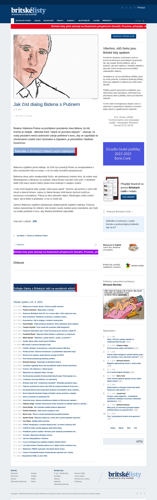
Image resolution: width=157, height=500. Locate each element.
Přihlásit (139, 8)
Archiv (37, 21)
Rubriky (71, 21)
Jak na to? (111, 227)
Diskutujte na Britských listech (49, 362)
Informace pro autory (82, 479)
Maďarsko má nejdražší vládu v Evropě (38, 372)
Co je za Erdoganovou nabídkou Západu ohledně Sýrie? (44, 442)
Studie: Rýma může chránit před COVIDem (39, 341)
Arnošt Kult (121, 394)
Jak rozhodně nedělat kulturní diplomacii (50, 407)
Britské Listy (124, 475)
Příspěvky (107, 21)
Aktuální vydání (24, 21)
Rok (129, 428)
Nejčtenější (84, 21)
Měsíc (121, 428)
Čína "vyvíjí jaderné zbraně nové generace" (123, 417)
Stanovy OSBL (80, 473)
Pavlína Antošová (30, 310)
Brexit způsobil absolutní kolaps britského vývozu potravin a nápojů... (50, 393)
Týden (112, 428)
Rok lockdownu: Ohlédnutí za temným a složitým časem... (45, 317)
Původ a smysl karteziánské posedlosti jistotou (51, 414)
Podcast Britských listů (117, 211)
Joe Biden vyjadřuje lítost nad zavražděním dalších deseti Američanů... (50, 366)
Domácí (34, 473)
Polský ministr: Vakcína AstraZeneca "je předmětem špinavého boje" (49, 352)
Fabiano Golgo (28, 404)
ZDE (35, 221)
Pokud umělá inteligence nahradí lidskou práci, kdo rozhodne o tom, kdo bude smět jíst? (125, 356)
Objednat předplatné (123, 36)
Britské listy (30, 11)
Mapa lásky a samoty (46, 310)
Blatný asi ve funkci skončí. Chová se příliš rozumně (43, 306)
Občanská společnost (18, 481)
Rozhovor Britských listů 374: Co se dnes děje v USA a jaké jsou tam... (50, 313)
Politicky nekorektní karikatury (119, 283)
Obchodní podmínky (61, 484)
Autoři (96, 21)
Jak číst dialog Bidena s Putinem (35, 438)
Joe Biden (21, 236)
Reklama (57, 481)
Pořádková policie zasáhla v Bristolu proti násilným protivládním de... (50, 432)
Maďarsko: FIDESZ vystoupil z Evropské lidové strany (44, 449)
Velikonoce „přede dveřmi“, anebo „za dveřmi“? (52, 338)
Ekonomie (14, 476)
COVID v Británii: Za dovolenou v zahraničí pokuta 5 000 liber (46, 348)
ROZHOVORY (48, 21)
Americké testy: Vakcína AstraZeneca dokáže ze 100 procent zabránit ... (50, 400)
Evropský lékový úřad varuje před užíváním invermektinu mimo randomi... (51, 390)
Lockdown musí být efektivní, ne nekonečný (40, 379)
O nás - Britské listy (61, 473)
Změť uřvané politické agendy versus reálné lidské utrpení (124, 380)
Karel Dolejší (28, 324)
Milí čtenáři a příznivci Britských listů (36, 345)
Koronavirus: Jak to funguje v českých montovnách (43, 320)
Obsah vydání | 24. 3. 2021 (28, 302)
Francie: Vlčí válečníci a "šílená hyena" (38, 369)
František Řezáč (29, 334)
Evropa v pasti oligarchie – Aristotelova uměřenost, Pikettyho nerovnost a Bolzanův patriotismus (124, 398)
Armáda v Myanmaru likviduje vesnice (37, 435)
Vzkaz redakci (80, 476)
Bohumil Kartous (29, 362)
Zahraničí (14, 473)
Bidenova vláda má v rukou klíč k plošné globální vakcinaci (57, 418)
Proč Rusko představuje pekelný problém (39, 359)
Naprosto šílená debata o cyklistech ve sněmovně (55, 334)
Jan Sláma (27, 421)
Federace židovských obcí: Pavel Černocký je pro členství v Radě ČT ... (50, 331)
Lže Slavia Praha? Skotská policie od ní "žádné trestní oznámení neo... (50, 445)
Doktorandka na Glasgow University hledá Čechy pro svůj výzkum (123, 389)
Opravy (56, 479)
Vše (135, 428)
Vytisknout (19, 245)
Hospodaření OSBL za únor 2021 (34, 456)
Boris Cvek (27, 414)
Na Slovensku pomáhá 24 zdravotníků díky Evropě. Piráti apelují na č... (50, 376)
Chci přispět (128, 197)
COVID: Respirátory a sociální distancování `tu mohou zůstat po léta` (49, 425)
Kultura (13, 479)
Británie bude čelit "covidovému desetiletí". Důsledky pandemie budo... (50, 383)
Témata (60, 21)
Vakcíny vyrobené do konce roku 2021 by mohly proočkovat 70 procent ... (51, 386)
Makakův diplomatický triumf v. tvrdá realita (124, 364)
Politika (33, 476)
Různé (33, 481)
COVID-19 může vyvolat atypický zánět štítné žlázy (42, 428)
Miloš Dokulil (28, 338)
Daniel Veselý (28, 418)
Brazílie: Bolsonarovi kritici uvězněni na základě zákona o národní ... (61, 404)
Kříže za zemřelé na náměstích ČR (36, 397)
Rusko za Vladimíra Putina (37, 236)
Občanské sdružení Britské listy (37, 493)
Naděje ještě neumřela (40, 421)
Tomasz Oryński (29, 327)
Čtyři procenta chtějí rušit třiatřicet (123, 348)
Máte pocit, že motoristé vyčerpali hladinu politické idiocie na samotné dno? (123, 409)
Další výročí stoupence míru (48, 411)
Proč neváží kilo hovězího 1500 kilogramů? (53, 327)
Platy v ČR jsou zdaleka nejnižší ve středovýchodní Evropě (120, 340)
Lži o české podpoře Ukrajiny (121, 372)
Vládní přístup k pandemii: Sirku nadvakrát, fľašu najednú (56, 324)
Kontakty (57, 476)
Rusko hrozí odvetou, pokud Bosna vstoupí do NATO (43, 355)
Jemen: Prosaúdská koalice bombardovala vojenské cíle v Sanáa (48, 452)
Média (33, 479)
